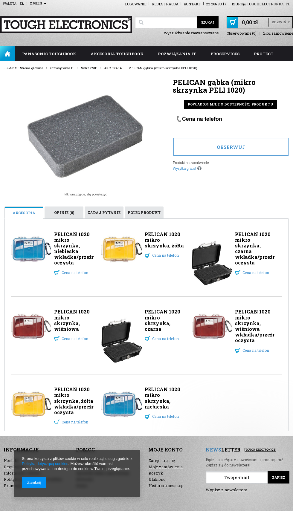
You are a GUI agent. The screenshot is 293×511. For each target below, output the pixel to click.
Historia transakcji (166, 485)
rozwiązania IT (177, 53)
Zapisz (278, 477)
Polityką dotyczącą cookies (45, 463)
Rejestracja (165, 3)
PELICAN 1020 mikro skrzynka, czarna (162, 320)
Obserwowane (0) (242, 33)
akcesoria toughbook (117, 53)
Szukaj (207, 22)
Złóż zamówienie (278, 33)
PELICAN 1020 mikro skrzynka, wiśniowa (72, 320)
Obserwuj (231, 147)
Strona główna (7, 53)
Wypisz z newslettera (226, 489)
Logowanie (135, 3)
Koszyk (156, 473)
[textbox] (166, 22)
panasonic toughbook (49, 53)
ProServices (224, 53)
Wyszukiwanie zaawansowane (191, 32)
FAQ (11, 68)
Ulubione (157, 479)
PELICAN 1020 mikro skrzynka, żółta (164, 240)
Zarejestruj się (162, 460)
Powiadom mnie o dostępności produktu (230, 104)
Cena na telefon (75, 272)
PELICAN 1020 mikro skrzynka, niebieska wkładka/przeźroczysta (74, 248)
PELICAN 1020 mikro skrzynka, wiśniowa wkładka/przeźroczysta (255, 326)
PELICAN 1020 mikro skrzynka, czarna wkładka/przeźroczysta (255, 248)
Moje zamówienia (166, 466)
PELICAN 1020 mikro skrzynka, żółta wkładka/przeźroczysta (74, 400)
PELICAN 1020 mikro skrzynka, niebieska (162, 397)
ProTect (264, 53)
